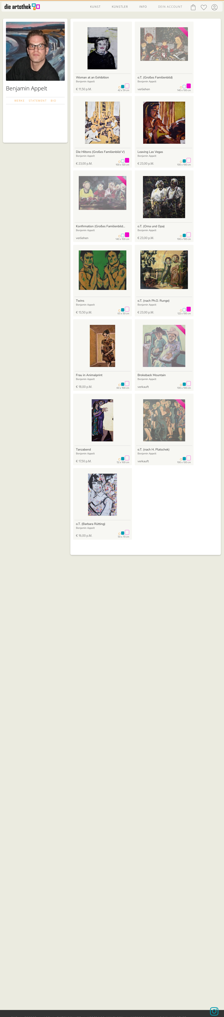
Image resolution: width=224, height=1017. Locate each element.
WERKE (19, 100)
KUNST (95, 7)
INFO (143, 7)
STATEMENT (38, 100)
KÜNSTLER (120, 7)
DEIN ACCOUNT (170, 7)
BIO (53, 100)
